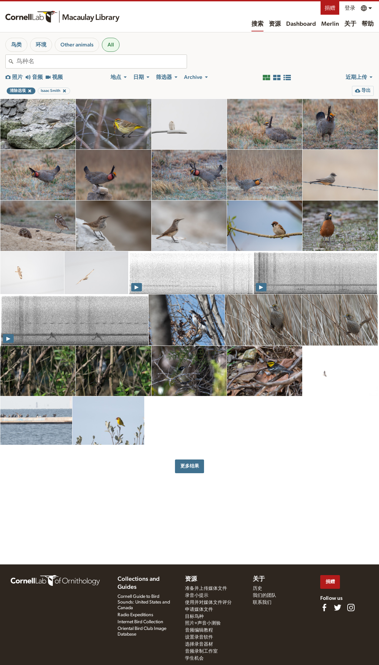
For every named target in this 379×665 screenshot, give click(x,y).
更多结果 (189, 466)
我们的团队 (264, 595)
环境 (41, 44)
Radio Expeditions (135, 615)
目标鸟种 (194, 616)
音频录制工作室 (201, 651)
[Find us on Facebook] (324, 608)
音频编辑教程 (199, 630)
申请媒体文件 (199, 609)
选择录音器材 (199, 644)
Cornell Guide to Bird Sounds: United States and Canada (144, 602)
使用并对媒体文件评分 (208, 602)
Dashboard (301, 24)
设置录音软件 (199, 637)
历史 (257, 588)
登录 (350, 8)
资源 (275, 24)
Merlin (330, 24)
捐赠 (330, 8)
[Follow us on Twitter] (338, 608)
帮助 (368, 24)
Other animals (76, 44)
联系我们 (262, 602)
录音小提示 (196, 595)
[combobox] (101, 61)
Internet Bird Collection (140, 622)
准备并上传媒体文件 (206, 588)
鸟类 (16, 44)
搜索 (257, 24)
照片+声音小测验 (203, 623)
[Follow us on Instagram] (351, 608)
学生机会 (194, 658)
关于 (350, 24)
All (111, 44)
